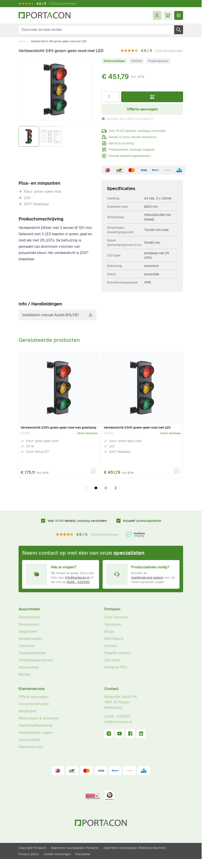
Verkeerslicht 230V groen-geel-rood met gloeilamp (58, 427)
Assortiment (29, 609)
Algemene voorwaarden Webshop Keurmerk (134, 848)
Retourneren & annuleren (39, 718)
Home (22, 41)
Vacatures (112, 624)
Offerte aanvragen (33, 696)
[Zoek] (178, 29)
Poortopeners (29, 617)
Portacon (112, 609)
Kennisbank (113, 638)
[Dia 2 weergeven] (106, 488)
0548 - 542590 (78, 582)
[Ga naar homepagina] (44, 15)
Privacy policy (29, 854)
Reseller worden (117, 653)
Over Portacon (116, 617)
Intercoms (27, 645)
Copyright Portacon (32, 848)
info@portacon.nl (77, 577)
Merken (25, 674)
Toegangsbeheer (32, 653)
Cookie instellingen (57, 854)
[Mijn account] (157, 15)
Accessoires (28, 667)
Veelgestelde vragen (36, 732)
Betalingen (27, 711)
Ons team (112, 660)
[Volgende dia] (115, 488)
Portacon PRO (115, 667)
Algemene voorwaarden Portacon (75, 848)
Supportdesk (29, 739)
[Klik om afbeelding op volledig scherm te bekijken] (56, 89)
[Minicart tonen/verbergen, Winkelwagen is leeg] (167, 15)
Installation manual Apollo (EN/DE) (57, 314)
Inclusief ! (142, 521)
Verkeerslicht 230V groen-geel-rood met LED (137, 427)
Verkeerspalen (30, 638)
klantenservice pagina (147, 577)
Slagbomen (28, 631)
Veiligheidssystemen (36, 660)
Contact (110, 645)
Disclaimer (83, 854)
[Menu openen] (178, 15)
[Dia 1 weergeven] (96, 488)
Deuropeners (29, 624)
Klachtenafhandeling (35, 725)
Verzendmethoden (34, 704)
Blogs (109, 631)
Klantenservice (31, 688)
